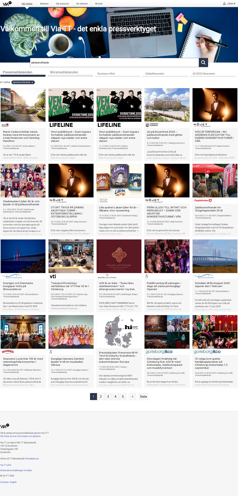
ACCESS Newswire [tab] (204, 74)
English (13, 482)
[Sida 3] (108, 397)
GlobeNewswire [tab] (154, 74)
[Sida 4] (115, 397)
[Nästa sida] (132, 397)
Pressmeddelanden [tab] (17, 72)
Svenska (4, 482)
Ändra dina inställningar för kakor (16, 470)
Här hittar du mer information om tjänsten (20, 436)
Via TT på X (5, 465)
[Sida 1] (93, 397)
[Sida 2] (101, 397)
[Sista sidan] (143, 397)
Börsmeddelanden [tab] (64, 72)
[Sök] (114, 62)
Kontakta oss (32, 458)
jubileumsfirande (23, 82)
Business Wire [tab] (106, 74)
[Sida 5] (122, 397)
